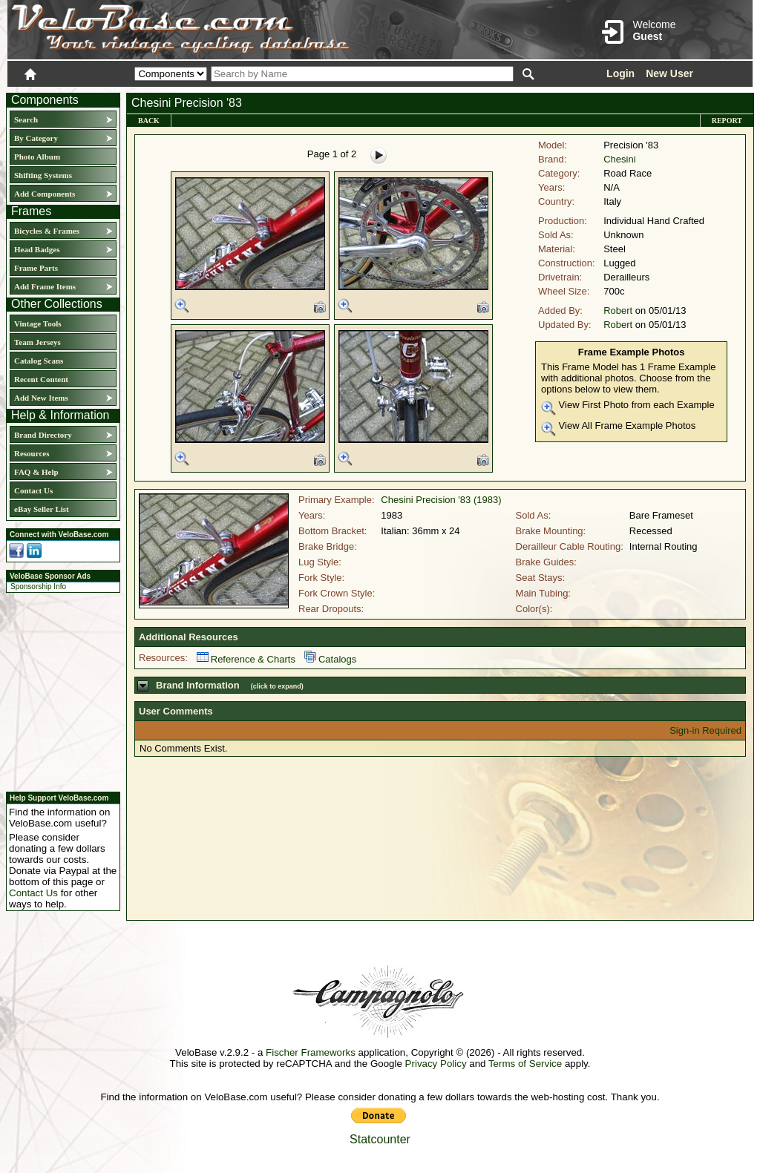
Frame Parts (36, 267)
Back (149, 120)
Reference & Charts (246, 659)
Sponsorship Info (38, 586)
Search (26, 119)
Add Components (44, 193)
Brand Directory (43, 434)
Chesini (619, 159)
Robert (617, 310)
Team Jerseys (37, 342)
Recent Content (41, 379)
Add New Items (41, 397)
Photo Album (37, 156)
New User (669, 73)
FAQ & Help (36, 471)
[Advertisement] (58, 690)
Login (620, 73)
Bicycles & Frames (48, 230)
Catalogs (330, 659)
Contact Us (33, 490)
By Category (36, 138)
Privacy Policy (436, 1063)
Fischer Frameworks (311, 1052)
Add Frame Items (45, 286)
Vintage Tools (37, 323)
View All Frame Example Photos (618, 428)
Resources (31, 453)
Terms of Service (525, 1063)
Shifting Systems (43, 175)
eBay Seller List (41, 509)
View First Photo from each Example (628, 407)
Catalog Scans (38, 360)
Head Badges (36, 249)
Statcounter (380, 1139)
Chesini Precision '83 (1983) (441, 499)
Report (727, 120)
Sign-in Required (705, 730)
